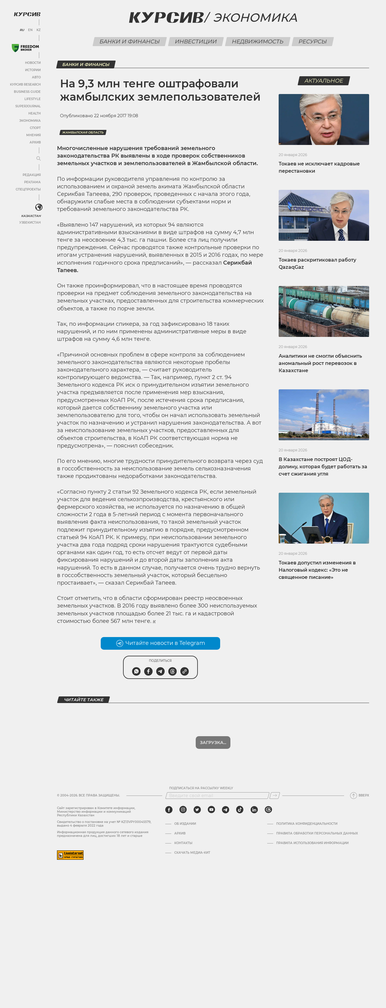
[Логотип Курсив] (27, 14)
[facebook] (168, 809)
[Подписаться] (274, 795)
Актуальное (324, 80)
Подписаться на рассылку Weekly (201, 788)
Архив (35, 142)
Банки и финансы (129, 41)
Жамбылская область (83, 132)
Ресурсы (312, 41)
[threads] (268, 809)
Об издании (185, 824)
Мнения (33, 135)
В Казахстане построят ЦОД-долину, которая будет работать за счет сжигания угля (323, 467)
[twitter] (197, 809)
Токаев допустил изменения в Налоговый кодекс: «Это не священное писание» (317, 570)
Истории (33, 70)
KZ (38, 30)
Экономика (30, 121)
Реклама (32, 182)
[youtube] (211, 809)
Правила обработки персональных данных (317, 833)
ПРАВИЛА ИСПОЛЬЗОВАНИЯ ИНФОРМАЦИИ (312, 843)
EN (30, 30)
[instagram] (183, 809)
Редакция (32, 175)
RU (22, 30)
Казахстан (31, 216)
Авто (36, 77)
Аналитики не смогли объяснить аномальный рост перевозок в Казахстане (320, 363)
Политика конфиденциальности (306, 824)
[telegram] (225, 809)
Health (34, 113)
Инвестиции (195, 41)
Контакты (183, 843)
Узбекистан (30, 223)
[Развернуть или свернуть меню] (38, 158)
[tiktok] (239, 809)
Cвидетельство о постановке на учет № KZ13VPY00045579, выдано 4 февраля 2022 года (104, 823)
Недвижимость (257, 41)
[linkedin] (254, 809)
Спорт (35, 128)
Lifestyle (32, 99)
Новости (33, 63)
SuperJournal (28, 106)
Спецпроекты (28, 189)
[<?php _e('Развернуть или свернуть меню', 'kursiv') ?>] (39, 207)
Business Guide (27, 92)
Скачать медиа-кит (192, 853)
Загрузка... (213, 742)
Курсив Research (25, 84)
